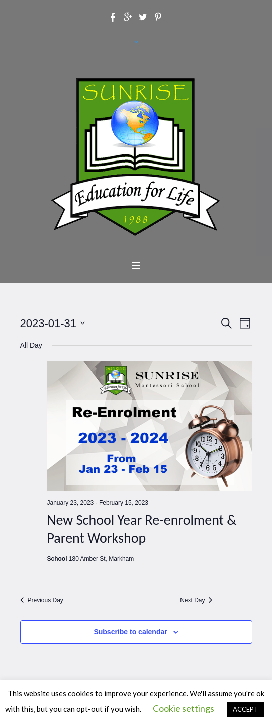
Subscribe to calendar (130, 632)
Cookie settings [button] (183, 708)
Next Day (196, 600)
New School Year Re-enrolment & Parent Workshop (142, 529)
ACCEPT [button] (245, 709)
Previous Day (41, 600)
